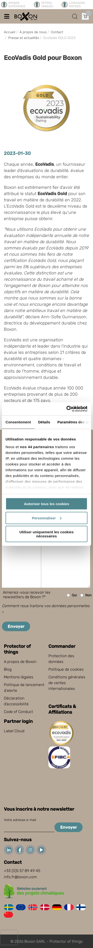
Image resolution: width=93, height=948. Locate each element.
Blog (8, 669)
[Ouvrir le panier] (85, 16)
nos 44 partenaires (37, 447)
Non (86, 595)
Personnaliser (46, 518)
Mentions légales (18, 677)
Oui (72, 595)
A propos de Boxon (20, 661)
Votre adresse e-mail (20, 820)
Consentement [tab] (18, 422)
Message (14, 532)
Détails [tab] (44, 422)
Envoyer (16, 626)
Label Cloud (14, 731)
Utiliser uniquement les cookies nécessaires (46, 534)
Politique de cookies (66, 669)
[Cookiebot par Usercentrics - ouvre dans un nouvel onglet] (66, 409)
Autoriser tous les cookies (46, 504)
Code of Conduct (18, 711)
